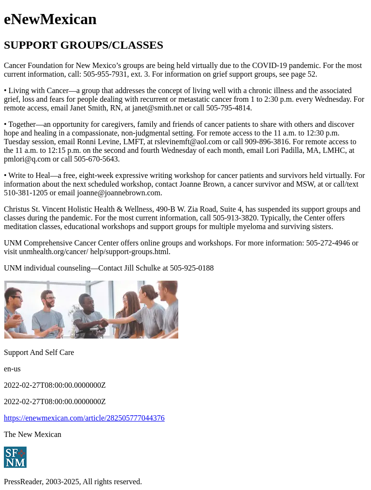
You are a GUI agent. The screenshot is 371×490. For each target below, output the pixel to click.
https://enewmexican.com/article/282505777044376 (84, 418)
